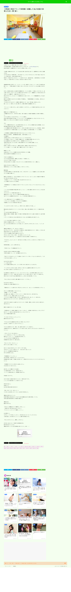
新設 (21, 448)
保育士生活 (34, 446)
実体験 (12, 448)
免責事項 (14, 566)
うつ (5, 446)
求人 (24, 448)
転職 (31, 448)
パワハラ (9, 446)
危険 (42, 446)
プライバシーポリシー (8, 566)
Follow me (26, 63)
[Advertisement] (24, 50)
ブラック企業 (18, 446)
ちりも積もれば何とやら (35, 1)
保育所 (39, 446)
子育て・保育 (6, 6)
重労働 (35, 448)
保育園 (27, 446)
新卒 (18, 448)
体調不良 (23, 446)
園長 (5, 448)
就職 (15, 448)
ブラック (13, 446)
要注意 (28, 448)
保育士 (31, 446)
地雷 (8, 448)
